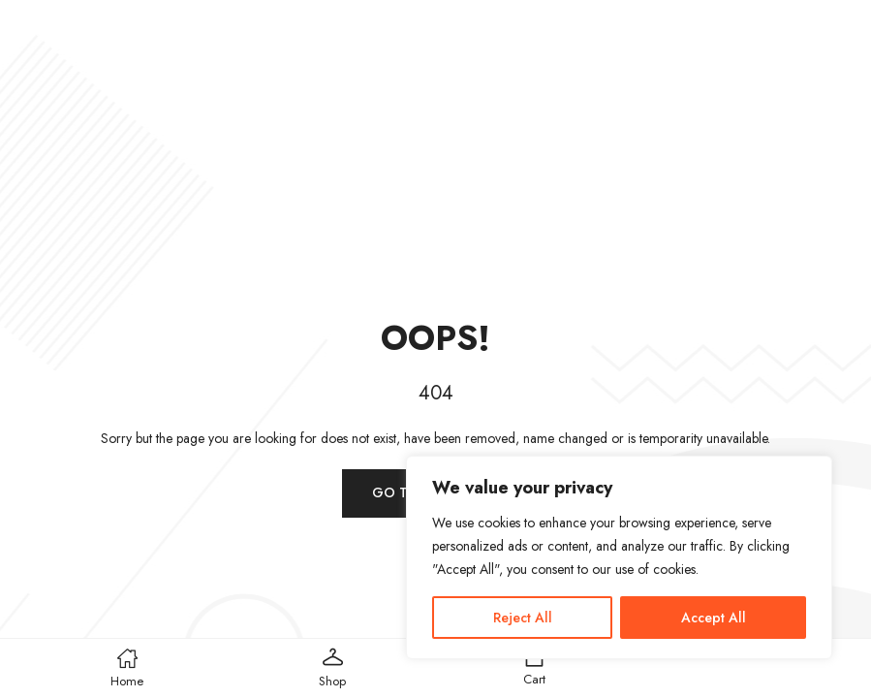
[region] (619, 557)
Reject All (522, 617)
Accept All (713, 617)
